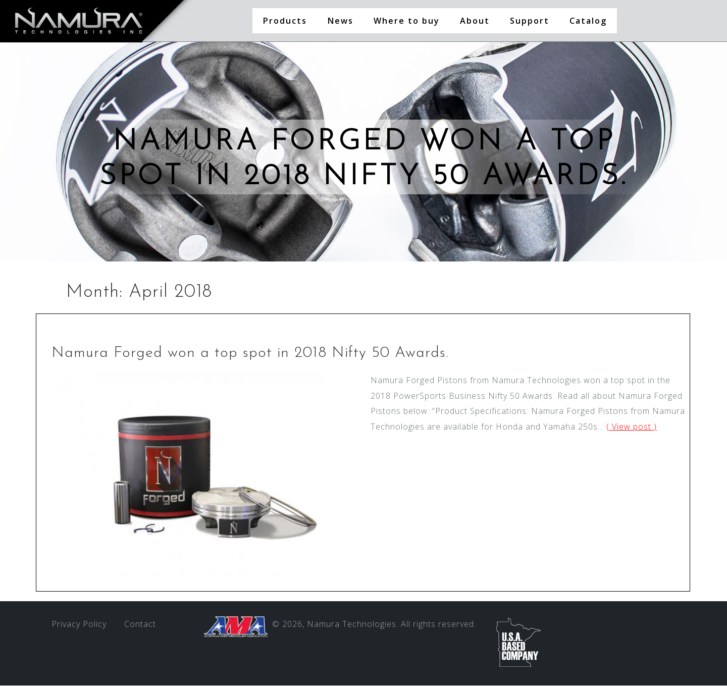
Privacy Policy (79, 624)
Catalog (588, 20)
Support (529, 20)
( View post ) (631, 427)
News (340, 20)
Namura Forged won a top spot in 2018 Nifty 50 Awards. (249, 353)
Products (285, 20)
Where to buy (407, 20)
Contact (140, 624)
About (475, 20)
